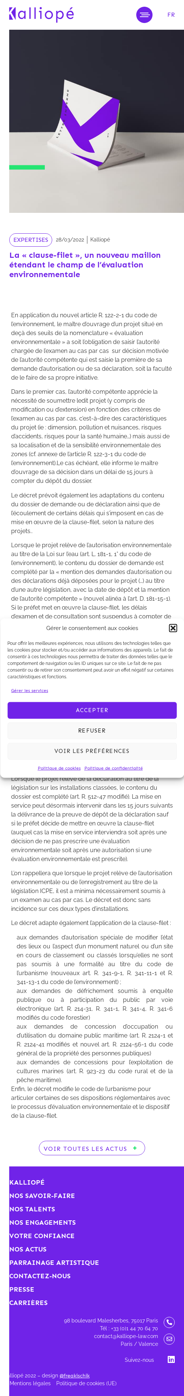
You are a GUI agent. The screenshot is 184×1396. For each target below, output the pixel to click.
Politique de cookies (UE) (86, 1383)
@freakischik (75, 1376)
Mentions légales (30, 1383)
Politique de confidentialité (113, 767)
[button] (173, 628)
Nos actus (28, 1249)
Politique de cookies (59, 767)
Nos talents (32, 1209)
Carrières (28, 1303)
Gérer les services (29, 690)
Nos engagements (42, 1222)
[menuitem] (171, 15)
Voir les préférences (92, 751)
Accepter (92, 710)
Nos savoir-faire (42, 1196)
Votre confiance (42, 1236)
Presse (21, 1289)
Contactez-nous (40, 1276)
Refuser (92, 730)
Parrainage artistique (54, 1263)
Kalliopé (27, 1182)
